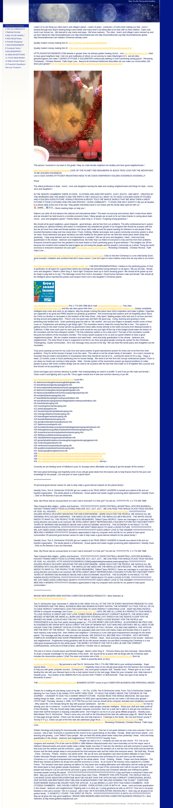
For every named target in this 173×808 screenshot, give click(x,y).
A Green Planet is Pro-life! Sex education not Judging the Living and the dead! (69, 256)
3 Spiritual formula (12, 32)
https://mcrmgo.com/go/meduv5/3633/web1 (87, 43)
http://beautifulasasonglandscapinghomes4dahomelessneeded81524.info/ (71, 459)
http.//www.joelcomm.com (84, 611)
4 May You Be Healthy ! (14, 35)
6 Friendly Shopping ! (14, 42)
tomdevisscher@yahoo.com (109, 306)
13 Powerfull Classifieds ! (15, 64)
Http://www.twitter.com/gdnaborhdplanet (51, 170)
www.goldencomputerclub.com (47, 308)
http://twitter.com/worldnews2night (91, 248)
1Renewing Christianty (14, 26)
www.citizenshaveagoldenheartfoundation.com (113, 308)
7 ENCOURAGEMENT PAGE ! (14, 45)
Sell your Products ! (13, 67)
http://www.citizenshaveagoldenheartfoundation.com (57, 659)
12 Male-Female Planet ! (15, 61)
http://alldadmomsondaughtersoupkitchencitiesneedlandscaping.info (68, 461)
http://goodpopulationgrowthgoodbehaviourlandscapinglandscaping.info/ (70, 456)
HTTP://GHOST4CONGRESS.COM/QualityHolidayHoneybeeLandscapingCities (92, 511)
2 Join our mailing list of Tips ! (15, 29)
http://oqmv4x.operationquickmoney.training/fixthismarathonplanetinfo (100, 48)
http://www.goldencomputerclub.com (50, 598)
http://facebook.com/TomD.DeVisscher (51, 306)
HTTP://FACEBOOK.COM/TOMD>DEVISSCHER (56, 741)
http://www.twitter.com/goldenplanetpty (51, 722)
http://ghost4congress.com (136, 53)
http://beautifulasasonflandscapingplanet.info (54, 379)
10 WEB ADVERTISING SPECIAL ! (15, 55)
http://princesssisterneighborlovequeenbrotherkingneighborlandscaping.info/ (72, 453)
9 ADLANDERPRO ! (13, 51)
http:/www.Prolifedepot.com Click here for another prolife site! (61, 266)
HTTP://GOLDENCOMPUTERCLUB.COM (66, 667)
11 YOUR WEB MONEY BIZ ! (15, 58)
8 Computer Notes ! (13, 48)
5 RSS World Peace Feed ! (13, 39)
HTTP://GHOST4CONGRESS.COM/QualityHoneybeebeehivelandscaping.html (87, 64)
